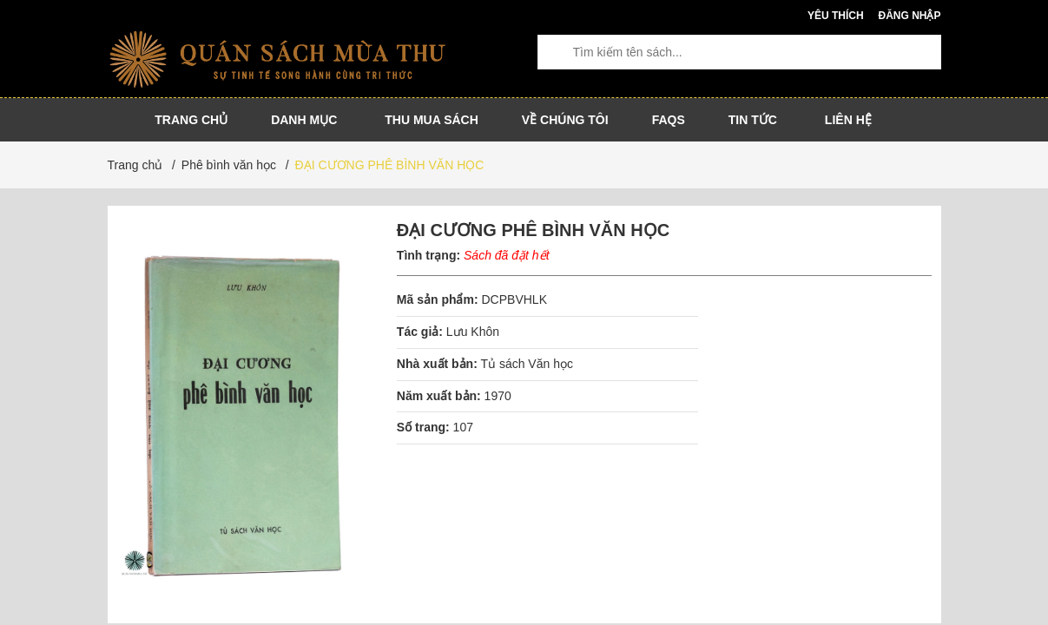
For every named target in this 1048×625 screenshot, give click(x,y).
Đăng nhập (909, 16)
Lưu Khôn (472, 332)
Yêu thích (835, 16)
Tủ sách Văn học (526, 364)
